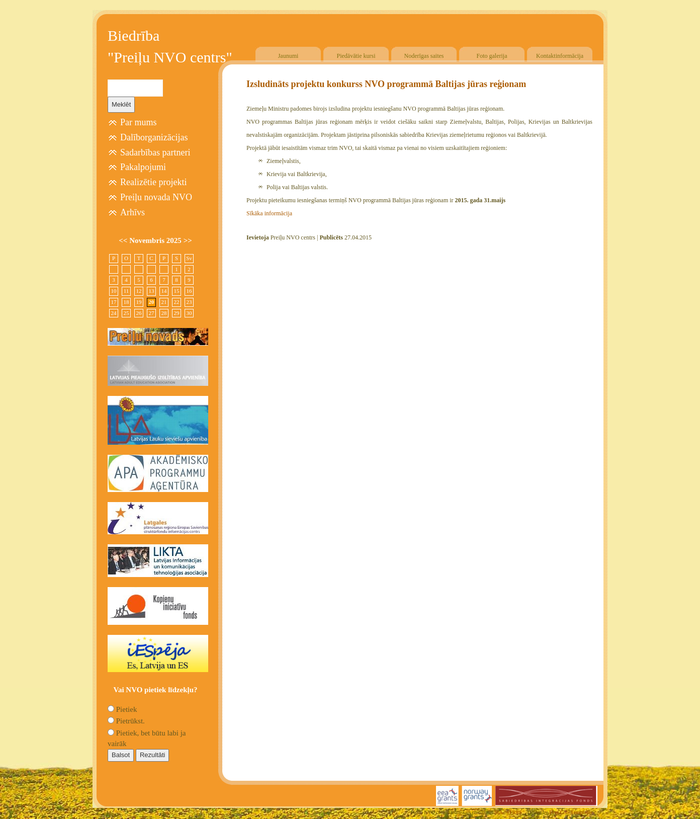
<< (124, 240)
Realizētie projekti (153, 182)
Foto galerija (492, 55)
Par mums (138, 122)
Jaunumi (288, 55)
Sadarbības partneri (155, 152)
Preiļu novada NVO (156, 197)
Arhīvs (132, 212)
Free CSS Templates (570, 812)
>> (188, 240)
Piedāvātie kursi (356, 55)
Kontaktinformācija (559, 55)
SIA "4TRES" (509, 812)
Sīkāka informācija (269, 213)
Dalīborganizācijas (154, 137)
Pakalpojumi (143, 167)
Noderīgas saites (424, 55)
